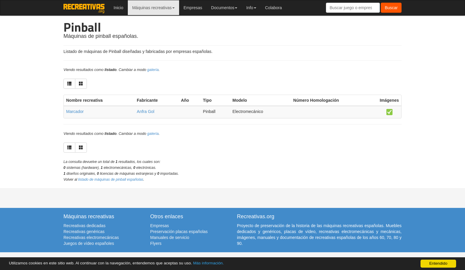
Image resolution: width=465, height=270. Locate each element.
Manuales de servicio (169, 237)
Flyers (156, 243)
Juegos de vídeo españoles (88, 243)
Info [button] (251, 7)
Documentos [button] (224, 7)
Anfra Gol (145, 111)
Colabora (273, 7)
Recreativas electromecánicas (91, 237)
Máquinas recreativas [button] (153, 7)
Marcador (75, 111)
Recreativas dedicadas (84, 225)
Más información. (208, 263)
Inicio (118, 7)
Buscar (391, 7)
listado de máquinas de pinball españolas (111, 179)
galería (153, 70)
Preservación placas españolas (179, 231)
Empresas (193, 7)
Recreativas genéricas (84, 231)
